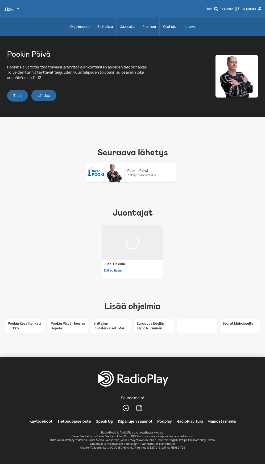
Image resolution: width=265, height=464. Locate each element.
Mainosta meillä (221, 421)
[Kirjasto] (230, 9)
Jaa (43, 95)
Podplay (164, 421)
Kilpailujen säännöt (135, 421)
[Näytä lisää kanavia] (18, 8)
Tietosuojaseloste (74, 421)
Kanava (189, 26)
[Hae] (212, 9)
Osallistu (169, 26)
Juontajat (127, 26)
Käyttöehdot (41, 421)
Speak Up (104, 421)
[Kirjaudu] (253, 9)
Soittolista (105, 26)
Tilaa (17, 95)
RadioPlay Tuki (190, 421)
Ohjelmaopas (80, 26)
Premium (149, 26)
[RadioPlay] (132, 379)
